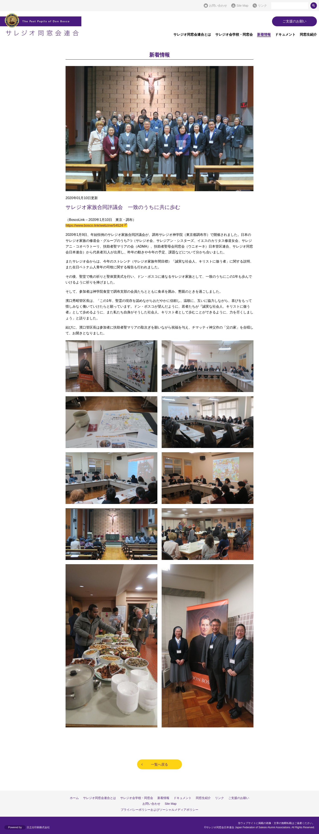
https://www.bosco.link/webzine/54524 (94, 225)
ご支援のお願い (294, 21)
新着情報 (264, 34)
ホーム (74, 798)
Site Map (242, 5)
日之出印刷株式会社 (38, 827)
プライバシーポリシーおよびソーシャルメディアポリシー (159, 809)
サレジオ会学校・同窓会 (234, 34)
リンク (262, 5)
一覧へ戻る (159, 764)
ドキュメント (285, 34)
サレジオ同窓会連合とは (192, 34)
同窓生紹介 (308, 34)
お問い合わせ (218, 5)
